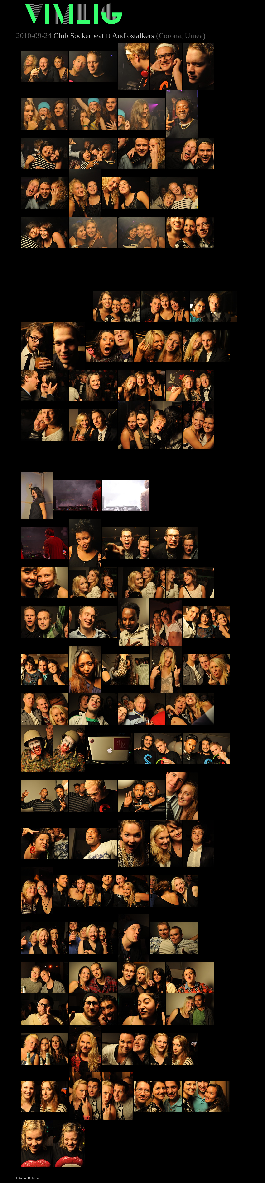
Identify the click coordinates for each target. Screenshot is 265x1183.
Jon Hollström (31, 1178)
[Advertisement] (56, 277)
